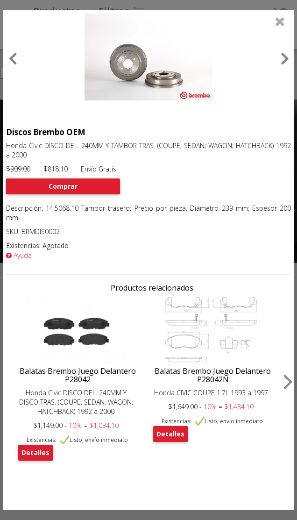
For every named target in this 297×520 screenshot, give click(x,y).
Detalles (35, 452)
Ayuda (19, 255)
